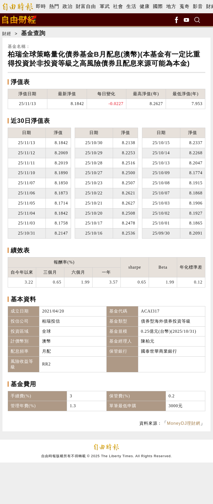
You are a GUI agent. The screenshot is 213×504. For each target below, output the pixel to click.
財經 (6, 33)
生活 (131, 6)
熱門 (54, 6)
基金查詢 (33, 33)
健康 (145, 6)
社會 (118, 6)
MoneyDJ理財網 (184, 423)
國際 (158, 6)
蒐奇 (184, 6)
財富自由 (86, 6)
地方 (171, 6)
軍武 (105, 6)
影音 (198, 6)
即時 (41, 6)
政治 (67, 6)
